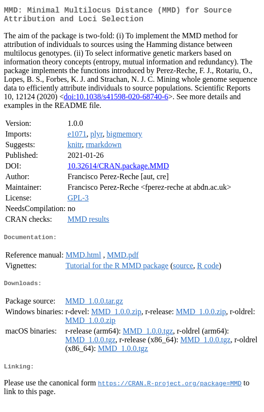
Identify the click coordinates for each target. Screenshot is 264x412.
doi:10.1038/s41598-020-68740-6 (116, 100)
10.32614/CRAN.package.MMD (118, 170)
